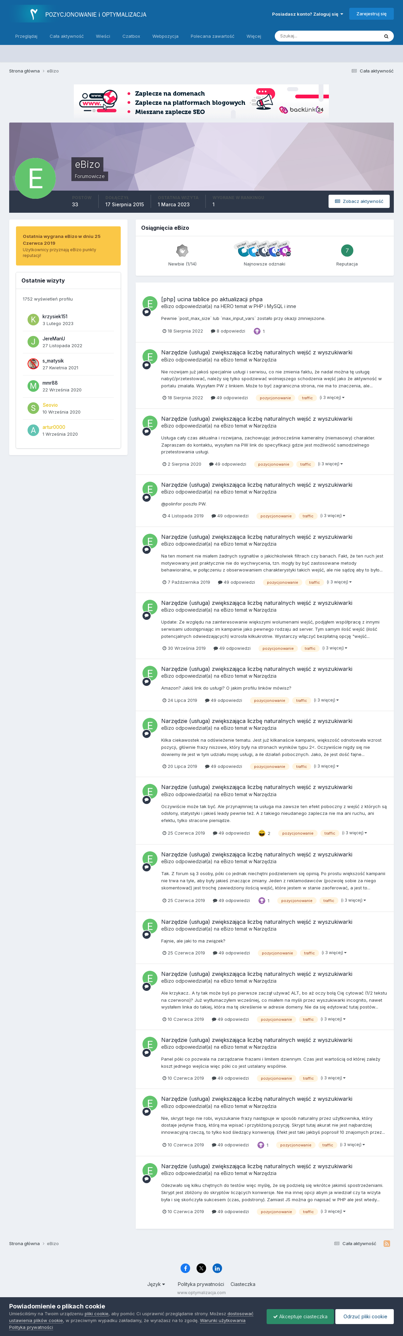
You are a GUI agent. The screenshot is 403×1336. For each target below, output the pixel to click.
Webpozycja (165, 36)
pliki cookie (96, 1313)
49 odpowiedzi (229, 397)
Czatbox (131, 36)
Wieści (103, 36)
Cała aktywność (67, 36)
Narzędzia (265, 360)
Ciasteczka (243, 1284)
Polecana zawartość (212, 36)
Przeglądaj (26, 36)
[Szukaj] (300, 36)
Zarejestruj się (371, 13)
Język (156, 1284)
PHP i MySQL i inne (275, 306)
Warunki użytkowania (223, 1320)
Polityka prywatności (201, 1284)
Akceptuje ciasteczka (298, 1316)
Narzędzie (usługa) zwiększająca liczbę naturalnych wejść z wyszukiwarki (256, 352)
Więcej (254, 36)
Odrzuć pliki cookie (364, 1316)
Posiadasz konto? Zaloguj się (307, 14)
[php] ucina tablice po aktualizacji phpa (212, 299)
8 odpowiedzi (228, 331)
